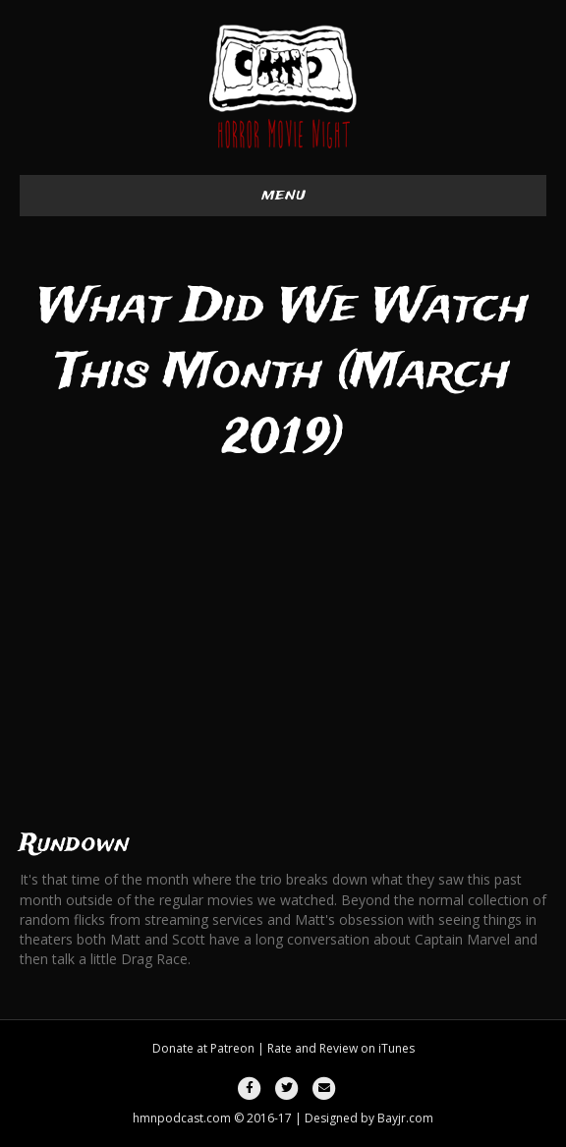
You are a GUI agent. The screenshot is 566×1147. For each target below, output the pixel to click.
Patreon (232, 1048)
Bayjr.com (405, 1118)
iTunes (396, 1048)
